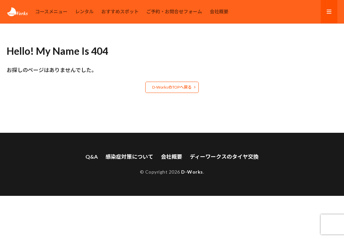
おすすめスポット (120, 11)
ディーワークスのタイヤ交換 (224, 156)
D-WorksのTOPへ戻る (172, 87)
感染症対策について (129, 156)
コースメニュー (51, 11)
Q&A (91, 156)
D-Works (192, 172)
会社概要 (219, 11)
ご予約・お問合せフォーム (174, 11)
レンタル (84, 11)
